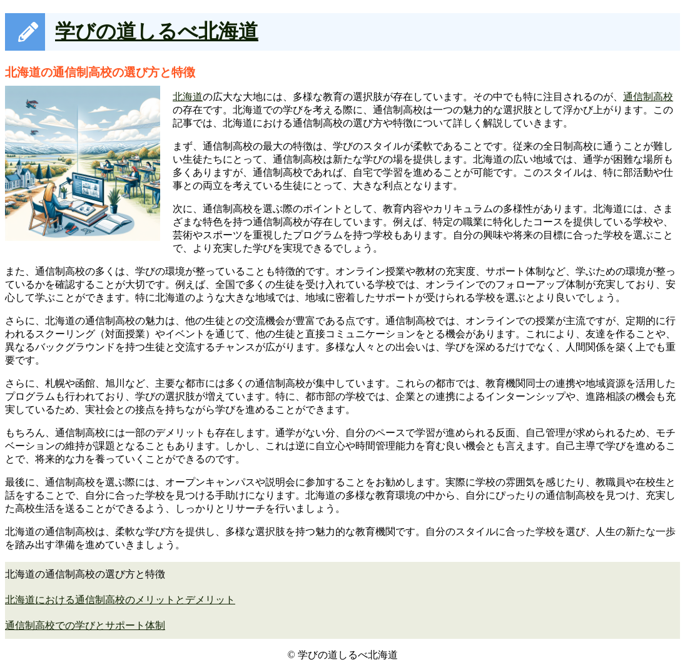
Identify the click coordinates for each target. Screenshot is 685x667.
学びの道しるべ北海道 (156, 31)
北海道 (188, 96)
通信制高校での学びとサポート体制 (85, 625)
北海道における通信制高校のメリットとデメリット (120, 599)
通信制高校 (648, 96)
